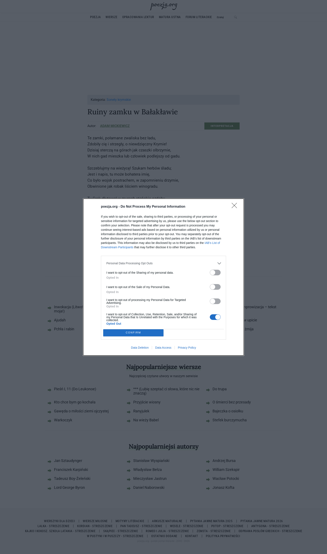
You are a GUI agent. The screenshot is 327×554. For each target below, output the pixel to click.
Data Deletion (140, 347)
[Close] (236, 207)
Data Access (163, 347)
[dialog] (163, 277)
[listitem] (163, 263)
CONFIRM (133, 332)
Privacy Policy (187, 347)
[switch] (215, 272)
